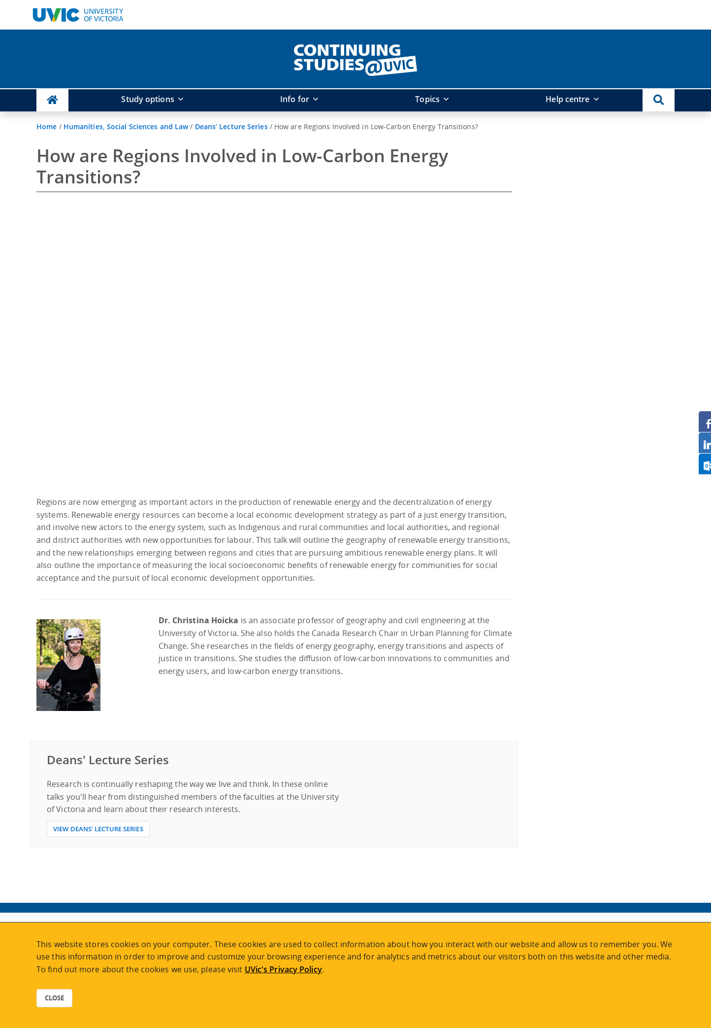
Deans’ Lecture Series (231, 126)
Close (54, 997)
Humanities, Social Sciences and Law (126, 126)
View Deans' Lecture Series (98, 828)
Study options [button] (147, 99)
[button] (659, 100)
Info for (294, 99)
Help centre (567, 99)
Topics (427, 99)
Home (46, 126)
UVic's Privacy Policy (283, 969)
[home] (355, 58)
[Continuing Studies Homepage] (52, 100)
